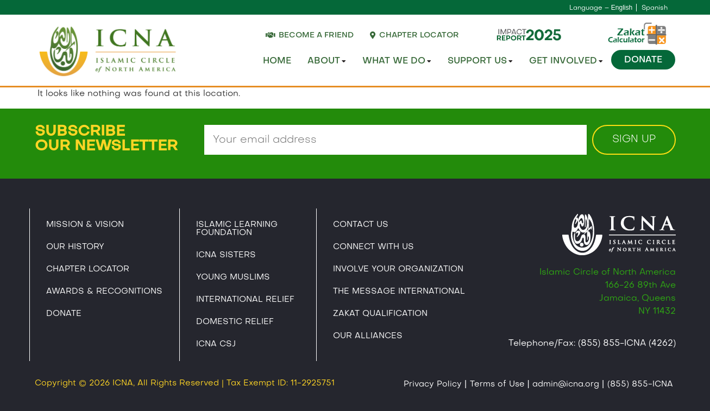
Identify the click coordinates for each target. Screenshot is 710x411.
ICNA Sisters (226, 255)
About (326, 61)
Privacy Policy (433, 384)
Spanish (655, 8)
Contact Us (360, 225)
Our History (75, 247)
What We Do (396, 61)
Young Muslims (233, 277)
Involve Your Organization (398, 269)
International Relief (245, 299)
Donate (643, 60)
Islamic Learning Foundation (237, 229)
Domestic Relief (235, 322)
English (621, 7)
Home (277, 61)
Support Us (480, 61)
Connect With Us (373, 247)
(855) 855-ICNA (640, 384)
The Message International (399, 291)
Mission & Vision (85, 225)
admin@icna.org (565, 384)
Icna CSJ (216, 344)
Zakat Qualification (380, 314)
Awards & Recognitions (104, 291)
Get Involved (566, 61)
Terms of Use (497, 384)
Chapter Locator (87, 269)
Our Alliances (368, 336)
